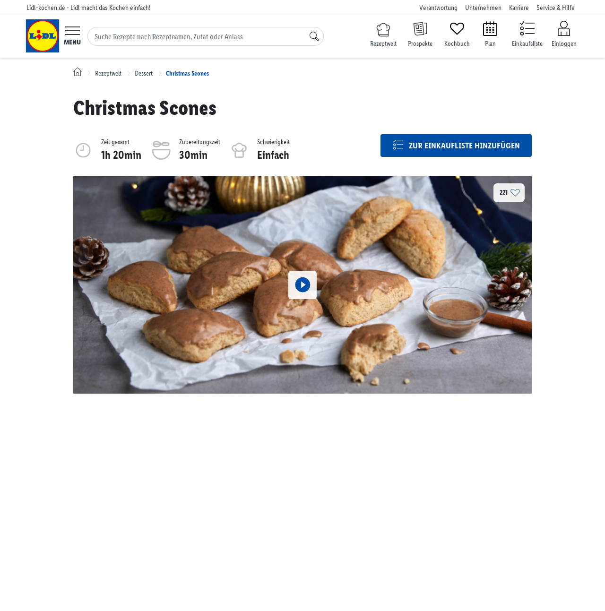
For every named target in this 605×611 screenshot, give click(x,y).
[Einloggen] (563, 34)
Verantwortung (438, 7)
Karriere (519, 7)
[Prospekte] (420, 33)
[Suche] (314, 36)
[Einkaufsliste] (527, 33)
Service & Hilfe (555, 7)
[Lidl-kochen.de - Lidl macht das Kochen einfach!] (43, 36)
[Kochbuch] (457, 33)
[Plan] (490, 33)
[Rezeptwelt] (383, 35)
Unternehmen (483, 7)
